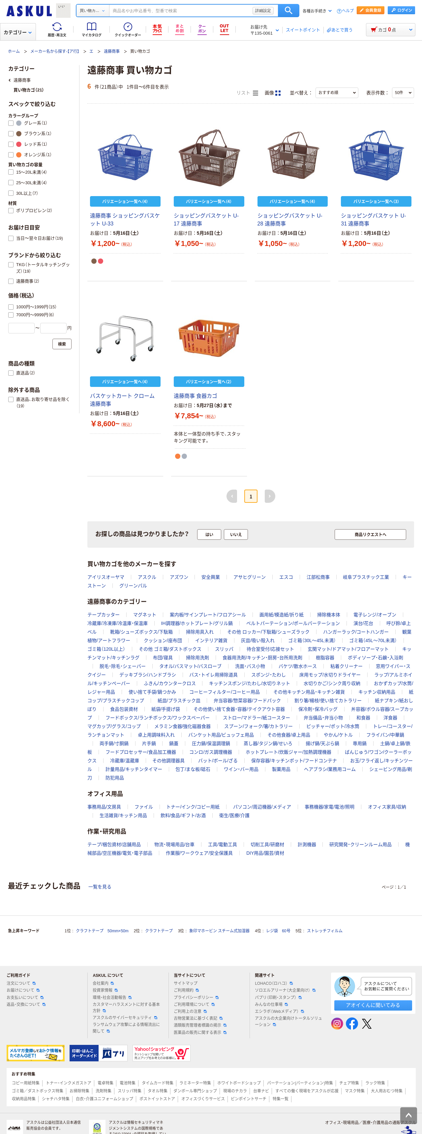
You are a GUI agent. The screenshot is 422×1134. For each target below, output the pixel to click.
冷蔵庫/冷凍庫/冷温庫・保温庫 (117, 623)
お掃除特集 (79, 1091)
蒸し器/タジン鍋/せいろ (268, 743)
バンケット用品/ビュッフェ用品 (221, 735)
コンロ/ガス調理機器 (210, 752)
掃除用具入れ (200, 632)
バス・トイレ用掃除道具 (213, 674)
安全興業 (210, 577)
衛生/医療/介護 (234, 815)
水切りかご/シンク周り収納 (332, 683)
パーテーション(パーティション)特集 (300, 1083)
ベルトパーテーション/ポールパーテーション (293, 623)
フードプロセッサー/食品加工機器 (141, 752)
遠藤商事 (112, 51)
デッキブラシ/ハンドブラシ (147, 674)
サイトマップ (185, 983)
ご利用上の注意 (190, 1011)
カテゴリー (18, 32)
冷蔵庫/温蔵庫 (124, 760)
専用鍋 (360, 743)
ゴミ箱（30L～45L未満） (312, 640)
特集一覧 (280, 1099)
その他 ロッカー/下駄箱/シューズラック (268, 632)
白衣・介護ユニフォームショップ (104, 1099)
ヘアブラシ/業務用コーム (330, 769)
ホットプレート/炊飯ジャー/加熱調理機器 (288, 752)
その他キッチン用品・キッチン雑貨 (309, 692)
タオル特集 (157, 1091)
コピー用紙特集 (26, 1083)
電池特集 (128, 1083)
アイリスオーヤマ (105, 577)
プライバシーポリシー (196, 997)
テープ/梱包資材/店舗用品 (114, 844)
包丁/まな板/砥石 (192, 769)
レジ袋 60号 (278, 931)
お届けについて (23, 990)
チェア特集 (349, 1083)
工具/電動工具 (222, 844)
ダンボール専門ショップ (195, 1091)
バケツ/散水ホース (298, 666)
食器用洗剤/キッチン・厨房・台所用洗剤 (262, 657)
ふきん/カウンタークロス (170, 683)
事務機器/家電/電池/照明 (330, 806)
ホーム (14, 51)
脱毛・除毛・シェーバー (123, 666)
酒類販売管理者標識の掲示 (200, 1025)
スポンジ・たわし (268, 674)
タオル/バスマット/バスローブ (190, 666)
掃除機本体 (328, 614)
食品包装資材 (124, 709)
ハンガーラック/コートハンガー (356, 632)
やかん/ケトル (338, 735)
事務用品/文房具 (104, 806)
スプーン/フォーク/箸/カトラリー (258, 726)
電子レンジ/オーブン (374, 614)
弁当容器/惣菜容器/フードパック (247, 700)
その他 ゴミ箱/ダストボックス (170, 649)
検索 (288, 10)
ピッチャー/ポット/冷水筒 (333, 726)
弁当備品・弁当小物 (323, 717)
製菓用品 (281, 769)
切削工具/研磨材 (267, 844)
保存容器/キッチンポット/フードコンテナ (294, 760)
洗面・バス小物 (250, 666)
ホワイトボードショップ (239, 1083)
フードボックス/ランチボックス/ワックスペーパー (158, 717)
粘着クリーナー (346, 666)
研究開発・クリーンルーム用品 (360, 844)
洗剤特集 (103, 1091)
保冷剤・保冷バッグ (318, 709)
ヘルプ (348, 11)
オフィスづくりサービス (203, 1099)
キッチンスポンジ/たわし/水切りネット (249, 683)
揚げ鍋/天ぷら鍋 (322, 743)
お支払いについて (25, 997)
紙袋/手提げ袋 (165, 709)
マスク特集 (355, 1091)
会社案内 (103, 983)
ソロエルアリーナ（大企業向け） (285, 990)
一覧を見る (99, 886)
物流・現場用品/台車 (174, 844)
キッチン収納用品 (376, 692)
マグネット (144, 614)
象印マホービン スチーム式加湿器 (219, 931)
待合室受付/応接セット (270, 649)
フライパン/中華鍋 (385, 735)
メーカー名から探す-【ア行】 (54, 51)
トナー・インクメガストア (68, 1083)
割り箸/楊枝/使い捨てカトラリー (328, 700)
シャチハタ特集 (56, 1099)
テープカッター (103, 614)
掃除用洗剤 (197, 657)
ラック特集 (375, 1083)
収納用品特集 (24, 1099)
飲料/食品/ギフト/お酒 (183, 815)
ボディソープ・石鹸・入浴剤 (375, 657)
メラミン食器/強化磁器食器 (182, 726)
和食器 (363, 717)
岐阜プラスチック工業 (366, 577)
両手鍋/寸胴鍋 (114, 743)
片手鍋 (149, 743)
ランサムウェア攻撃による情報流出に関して (126, 1027)
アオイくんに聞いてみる (373, 1005)
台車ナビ (261, 1091)
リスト (247, 93)
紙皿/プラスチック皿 (179, 700)
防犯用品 (115, 777)
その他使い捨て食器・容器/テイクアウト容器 (239, 709)
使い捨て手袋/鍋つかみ (152, 692)
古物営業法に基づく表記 (198, 1018)
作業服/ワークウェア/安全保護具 (199, 853)
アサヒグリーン (249, 577)
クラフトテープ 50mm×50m (102, 931)
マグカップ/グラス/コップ (114, 726)
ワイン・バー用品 (241, 769)
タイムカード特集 (157, 1083)
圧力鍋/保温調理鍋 (211, 743)
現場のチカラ (235, 1091)
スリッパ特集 (129, 1091)
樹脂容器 (325, 657)
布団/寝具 (163, 657)
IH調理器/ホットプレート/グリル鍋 (197, 623)
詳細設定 (263, 11)
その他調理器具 (168, 760)
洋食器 (390, 717)
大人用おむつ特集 (387, 1091)
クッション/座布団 (163, 640)
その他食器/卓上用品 (288, 735)
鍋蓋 (173, 743)
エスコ (286, 577)
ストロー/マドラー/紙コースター (256, 717)
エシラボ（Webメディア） (279, 1011)
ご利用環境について (194, 1004)
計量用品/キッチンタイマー (134, 769)
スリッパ (224, 649)
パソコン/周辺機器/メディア (262, 806)
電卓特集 (105, 1083)
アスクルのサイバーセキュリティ (125, 1017)
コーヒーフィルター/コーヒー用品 (224, 692)
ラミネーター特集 (195, 1083)
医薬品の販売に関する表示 (200, 1032)
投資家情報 (105, 990)
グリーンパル (133, 585)
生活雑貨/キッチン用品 (123, 815)
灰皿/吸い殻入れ (258, 640)
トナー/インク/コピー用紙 (193, 806)
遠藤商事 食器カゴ (195, 396)
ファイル (144, 806)
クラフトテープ (159, 931)
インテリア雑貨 (211, 640)
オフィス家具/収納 (387, 806)
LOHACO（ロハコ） (274, 983)
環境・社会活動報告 (112, 997)
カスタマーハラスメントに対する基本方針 (126, 1007)
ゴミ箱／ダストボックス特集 (37, 1091)
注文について (21, 983)
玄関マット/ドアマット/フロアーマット (348, 649)
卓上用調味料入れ (156, 735)
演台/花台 (363, 623)
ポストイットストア (157, 1099)
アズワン (179, 577)
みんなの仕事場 (271, 1004)
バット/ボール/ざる (218, 760)
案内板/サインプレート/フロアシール (208, 614)
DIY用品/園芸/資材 (265, 853)
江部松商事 (318, 577)
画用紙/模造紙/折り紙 (281, 614)
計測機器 (307, 844)
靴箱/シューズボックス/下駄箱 (141, 632)
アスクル (147, 577)
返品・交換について (26, 1004)
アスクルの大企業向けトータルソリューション (288, 1021)
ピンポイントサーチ (248, 1099)
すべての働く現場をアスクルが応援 (307, 1091)
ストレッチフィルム (325, 931)
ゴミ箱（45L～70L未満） (373, 640)
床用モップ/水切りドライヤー (330, 674)
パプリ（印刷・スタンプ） (278, 997)
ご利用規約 (186, 990)
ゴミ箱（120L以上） (106, 649)
